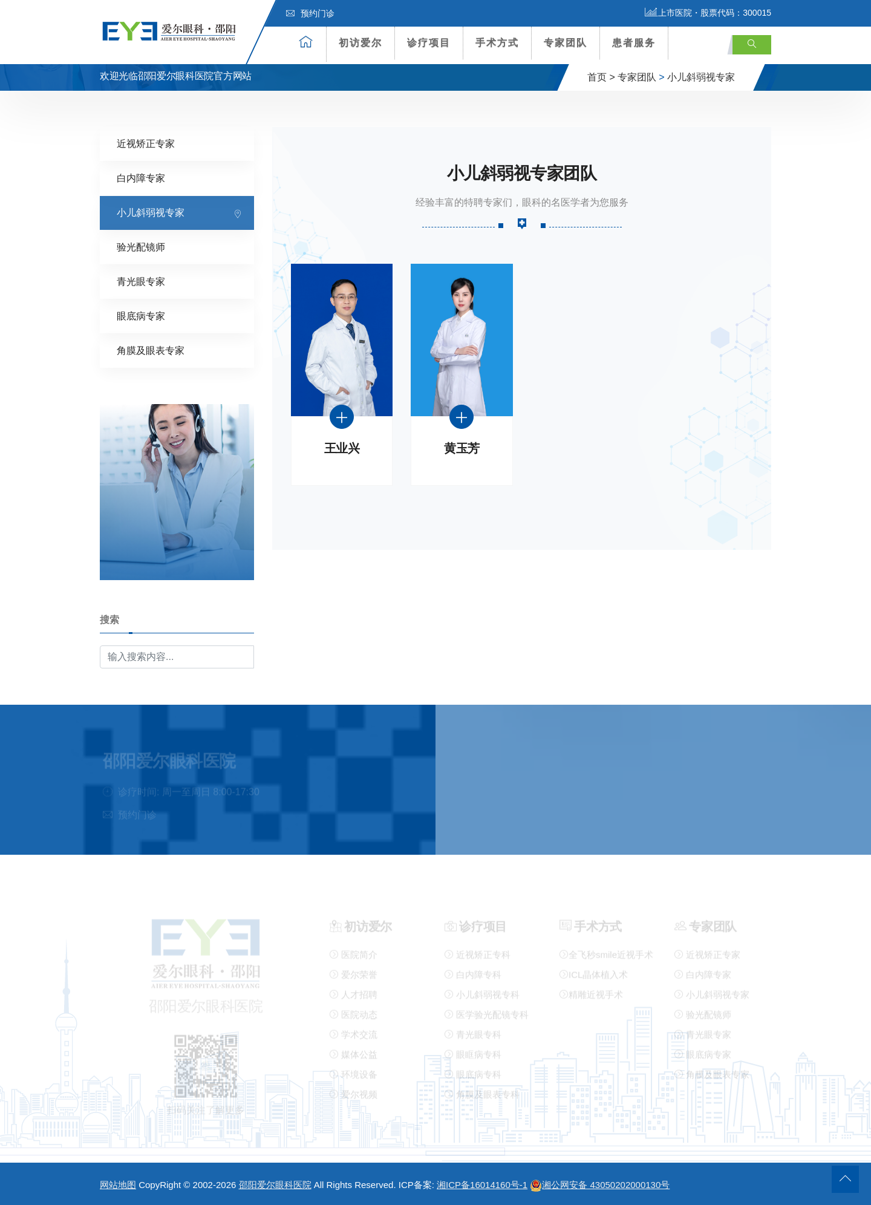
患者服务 (634, 43)
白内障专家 (141, 177)
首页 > (601, 77)
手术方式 (497, 43)
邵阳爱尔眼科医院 (275, 1185)
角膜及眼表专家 (150, 350)
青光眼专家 (141, 281)
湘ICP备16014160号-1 (482, 1185)
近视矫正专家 (146, 143)
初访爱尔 (360, 43)
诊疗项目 (429, 43)
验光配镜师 (141, 246)
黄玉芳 (462, 448)
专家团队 (565, 43)
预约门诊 (310, 13)
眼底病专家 (141, 315)
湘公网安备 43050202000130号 (600, 1185)
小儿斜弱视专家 (701, 77)
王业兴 (342, 448)
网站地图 (118, 1185)
